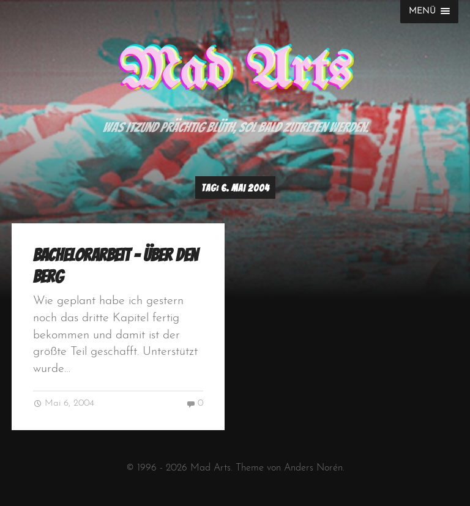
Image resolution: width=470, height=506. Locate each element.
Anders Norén (313, 468)
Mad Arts (235, 72)
